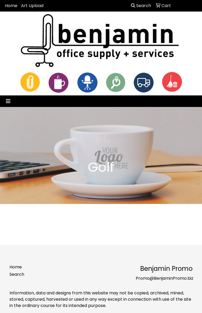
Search (141, 6)
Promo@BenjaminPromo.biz (164, 278)
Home (11, 6)
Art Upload (32, 6)
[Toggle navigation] (8, 101)
